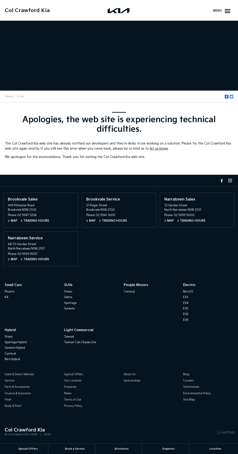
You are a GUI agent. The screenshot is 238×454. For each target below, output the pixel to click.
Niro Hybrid (12, 359)
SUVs (68, 285)
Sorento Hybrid (15, 348)
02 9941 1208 (26, 215)
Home (9, 96)
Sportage (70, 303)
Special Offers (73, 374)
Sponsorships (132, 380)
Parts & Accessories (17, 387)
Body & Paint (13, 406)
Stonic (68, 291)
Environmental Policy (197, 393)
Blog (186, 374)
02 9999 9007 (27, 254)
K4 (6, 297)
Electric (189, 285)
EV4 (185, 303)
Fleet (8, 400)
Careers (188, 380)
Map (14, 221)
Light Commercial (78, 330)
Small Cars (13, 285)
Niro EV (188, 291)
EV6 (185, 314)
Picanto (9, 291)
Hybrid (10, 330)
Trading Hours (36, 221)
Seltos (68, 297)
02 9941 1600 (105, 215)
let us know (159, 149)
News (67, 393)
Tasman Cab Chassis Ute (80, 342)
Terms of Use (72, 400)
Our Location (72, 380)
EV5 (185, 308)
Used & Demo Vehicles (19, 374)
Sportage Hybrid (16, 342)
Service (9, 380)
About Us (130, 374)
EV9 (185, 320)
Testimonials (191, 387)
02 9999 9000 (184, 215)
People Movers (136, 285)
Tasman (69, 337)
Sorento (69, 308)
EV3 (185, 297)
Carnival (129, 291)
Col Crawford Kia (27, 10)
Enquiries (70, 387)
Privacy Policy (73, 406)
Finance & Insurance (18, 393)
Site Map (189, 400)
